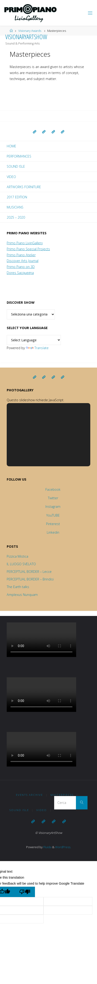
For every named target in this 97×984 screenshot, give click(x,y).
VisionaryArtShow (26, 37)
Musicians (15, 207)
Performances (19, 156)
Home (11, 146)
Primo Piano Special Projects (28, 249)
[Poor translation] (25, 892)
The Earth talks (18, 587)
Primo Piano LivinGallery (25, 243)
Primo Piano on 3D (21, 267)
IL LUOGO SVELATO (21, 564)
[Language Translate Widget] (34, 340)
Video (11, 177)
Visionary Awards (29, 31)
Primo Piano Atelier (21, 255)
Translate (37, 348)
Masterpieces (62, 795)
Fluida (47, 847)
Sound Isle (16, 166)
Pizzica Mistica (17, 556)
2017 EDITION (17, 197)
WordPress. (63, 847)
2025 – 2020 (16, 217)
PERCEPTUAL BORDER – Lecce (29, 571)
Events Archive (29, 795)
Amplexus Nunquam (22, 594)
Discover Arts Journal (22, 261)
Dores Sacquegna (20, 273)
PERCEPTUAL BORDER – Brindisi (30, 579)
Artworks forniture (24, 187)
